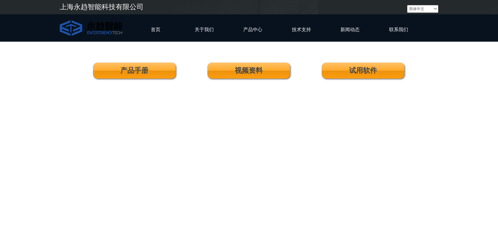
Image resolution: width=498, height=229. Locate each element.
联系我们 (398, 29)
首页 (155, 29)
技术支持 (301, 29)
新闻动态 (350, 29)
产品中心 (252, 29)
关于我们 (204, 29)
